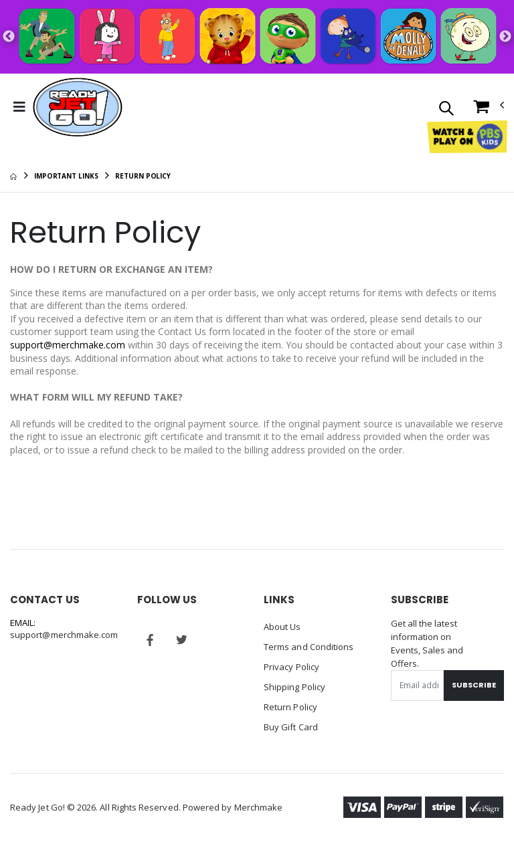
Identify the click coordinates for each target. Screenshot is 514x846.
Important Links (66, 176)
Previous (8, 36)
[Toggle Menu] (19, 107)
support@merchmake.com (67, 344)
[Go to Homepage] (77, 107)
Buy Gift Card (291, 727)
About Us (282, 627)
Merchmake (258, 807)
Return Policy (290, 707)
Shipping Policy (294, 687)
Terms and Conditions (308, 647)
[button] (446, 109)
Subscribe (474, 684)
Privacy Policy (291, 667)
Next (505, 36)
